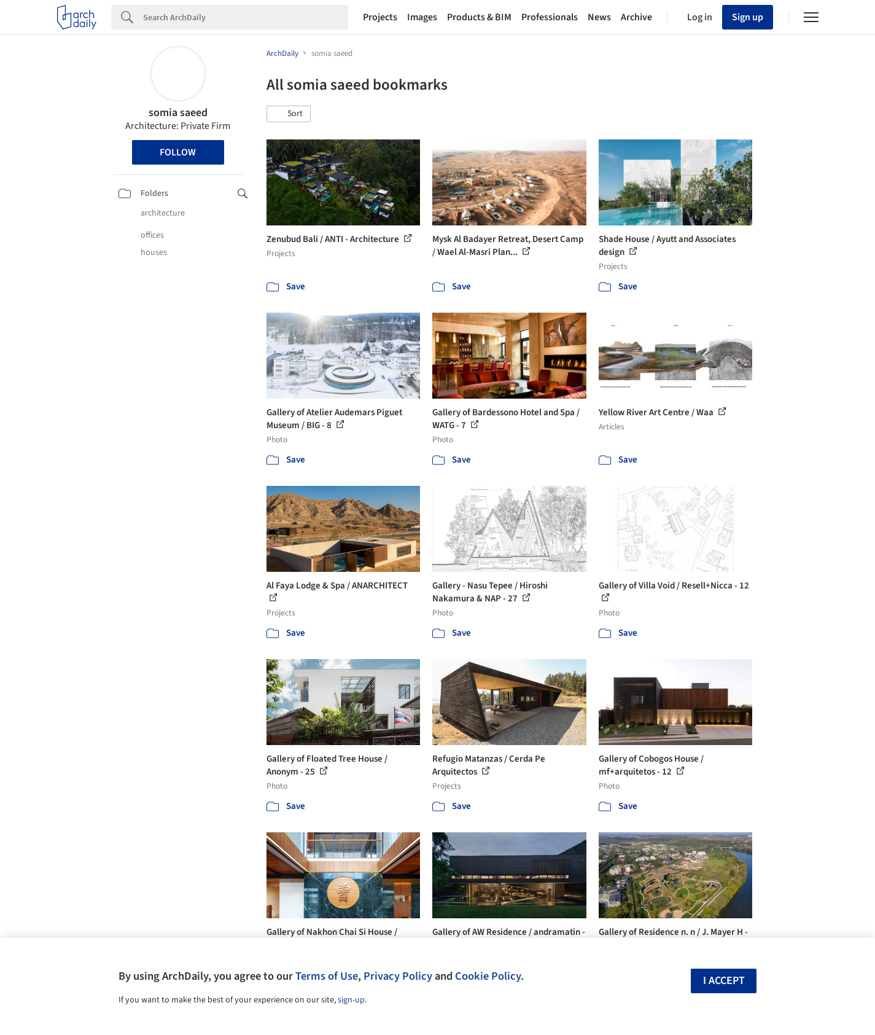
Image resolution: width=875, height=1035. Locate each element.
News (599, 17)
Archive (636, 17)
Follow (178, 152)
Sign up (747, 17)
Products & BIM (479, 17)
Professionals (549, 17)
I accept (724, 980)
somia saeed (178, 112)
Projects (380, 17)
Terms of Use (326, 976)
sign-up (351, 1000)
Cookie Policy (488, 976)
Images (422, 17)
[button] (288, 114)
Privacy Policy (398, 976)
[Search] (245, 17)
